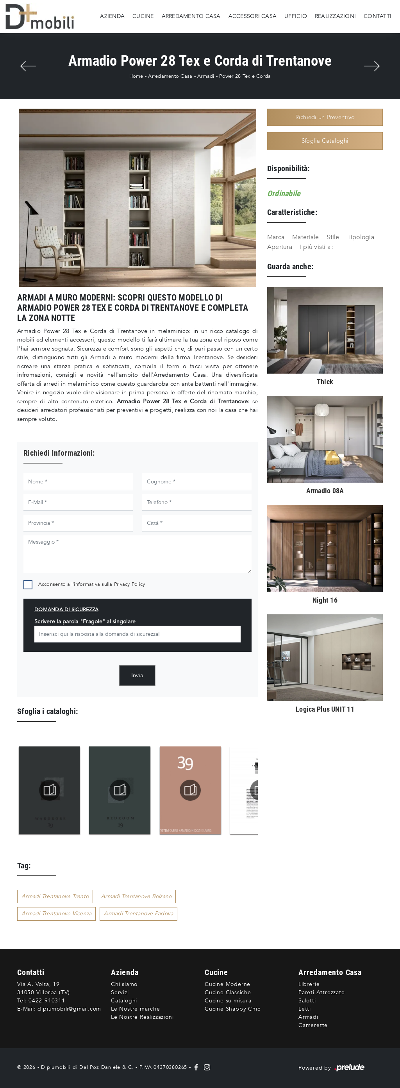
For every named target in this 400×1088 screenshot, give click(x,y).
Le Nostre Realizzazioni (142, 1017)
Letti (304, 1009)
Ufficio (295, 16)
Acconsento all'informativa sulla (91, 584)
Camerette (313, 1025)
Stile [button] (333, 237)
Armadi (205, 76)
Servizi (120, 992)
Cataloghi (124, 1000)
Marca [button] (275, 237)
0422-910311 (47, 1000)
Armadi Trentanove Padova (138, 913)
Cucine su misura (228, 1000)
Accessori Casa (253, 16)
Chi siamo (124, 984)
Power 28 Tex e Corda (245, 76)
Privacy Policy (129, 584)
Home (136, 76)
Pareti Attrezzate (321, 992)
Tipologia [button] (360, 237)
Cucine (143, 16)
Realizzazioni (335, 16)
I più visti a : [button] (317, 247)
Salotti (307, 1000)
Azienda (112, 16)
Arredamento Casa (191, 16)
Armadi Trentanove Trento (55, 896)
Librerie (309, 984)
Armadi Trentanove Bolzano (136, 896)
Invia (137, 675)
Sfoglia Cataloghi (325, 141)
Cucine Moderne (227, 984)
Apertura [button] (279, 247)
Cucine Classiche (228, 992)
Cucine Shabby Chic (232, 1009)
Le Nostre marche (135, 1009)
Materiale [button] (305, 237)
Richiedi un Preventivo (325, 117)
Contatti (377, 16)
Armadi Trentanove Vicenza (56, 913)
